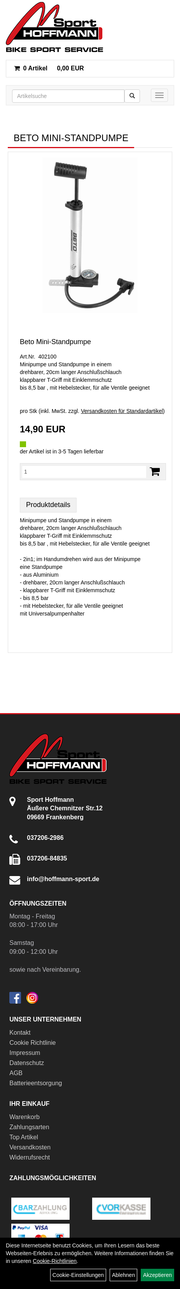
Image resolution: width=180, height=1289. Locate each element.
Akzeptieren (157, 1275)
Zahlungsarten (29, 1127)
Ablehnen (123, 1275)
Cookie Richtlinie (32, 1042)
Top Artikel (23, 1137)
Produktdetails (48, 505)
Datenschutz (26, 1063)
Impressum (24, 1052)
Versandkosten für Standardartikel (122, 411)
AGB (16, 1073)
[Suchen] (132, 96)
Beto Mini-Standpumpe (55, 342)
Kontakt (19, 1032)
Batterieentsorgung (35, 1083)
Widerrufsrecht (29, 1157)
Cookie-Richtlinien (55, 1261)
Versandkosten (30, 1147)
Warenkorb (24, 1117)
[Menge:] (84, 471)
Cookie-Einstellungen (78, 1275)
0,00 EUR (49, 68)
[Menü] (159, 95)
